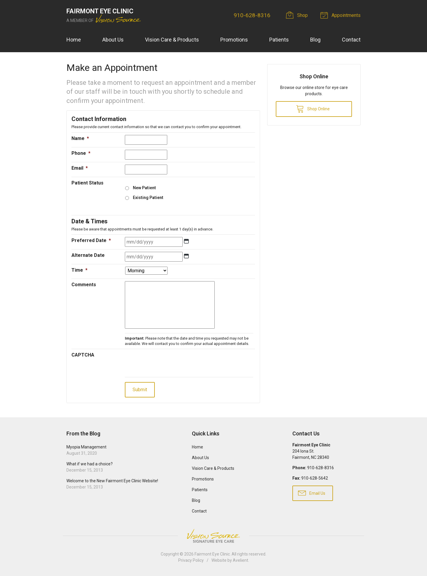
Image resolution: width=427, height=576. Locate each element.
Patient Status (87, 183)
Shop (298, 15)
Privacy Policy (191, 560)
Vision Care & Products (172, 39)
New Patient (144, 187)
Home (73, 39)
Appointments (341, 15)
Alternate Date (88, 255)
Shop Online (313, 108)
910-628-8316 (252, 15)
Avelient (240, 560)
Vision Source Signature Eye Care (213, 536)
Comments (83, 284)
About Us (113, 39)
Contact (351, 39)
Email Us (311, 493)
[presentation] (170, 363)
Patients (279, 39)
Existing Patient (148, 197)
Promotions (234, 39)
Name (80, 138)
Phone (80, 153)
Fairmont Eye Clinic (212, 554)
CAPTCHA (82, 355)
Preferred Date (91, 240)
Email (79, 168)
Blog (315, 39)
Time (79, 270)
